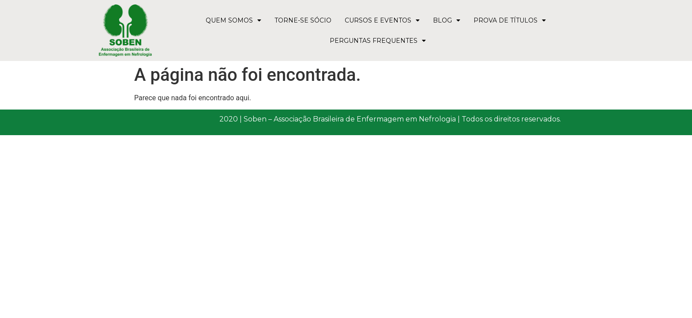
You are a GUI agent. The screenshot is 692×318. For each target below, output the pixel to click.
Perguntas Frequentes (378, 40)
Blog (446, 20)
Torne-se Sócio (303, 20)
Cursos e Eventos (382, 20)
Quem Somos (233, 20)
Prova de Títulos (510, 20)
